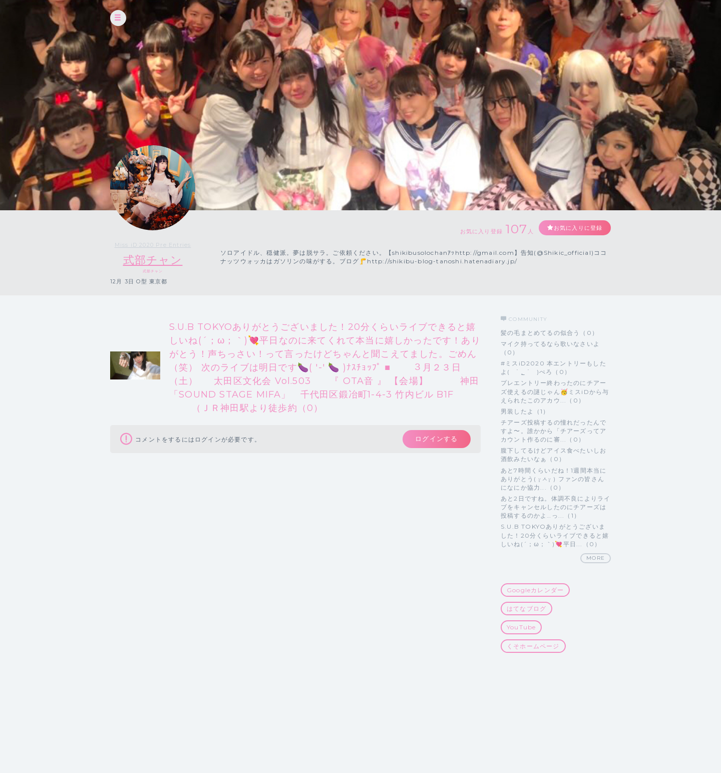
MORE (595, 558)
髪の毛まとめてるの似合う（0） (549, 332)
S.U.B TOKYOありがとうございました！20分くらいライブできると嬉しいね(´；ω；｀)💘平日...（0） (555, 535)
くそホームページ (533, 646)
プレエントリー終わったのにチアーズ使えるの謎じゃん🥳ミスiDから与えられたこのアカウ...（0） (555, 391)
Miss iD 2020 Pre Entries (152, 244)
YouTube (521, 627)
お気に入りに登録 (574, 228)
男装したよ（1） (525, 411)
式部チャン (153, 260)
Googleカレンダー (535, 590)
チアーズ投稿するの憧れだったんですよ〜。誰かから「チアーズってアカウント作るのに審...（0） (553, 431)
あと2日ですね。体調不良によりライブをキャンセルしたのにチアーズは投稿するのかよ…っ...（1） (555, 507)
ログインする (434, 440)
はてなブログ (526, 609)
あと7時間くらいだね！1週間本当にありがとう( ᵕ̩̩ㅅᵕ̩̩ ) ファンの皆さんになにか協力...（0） (553, 479)
